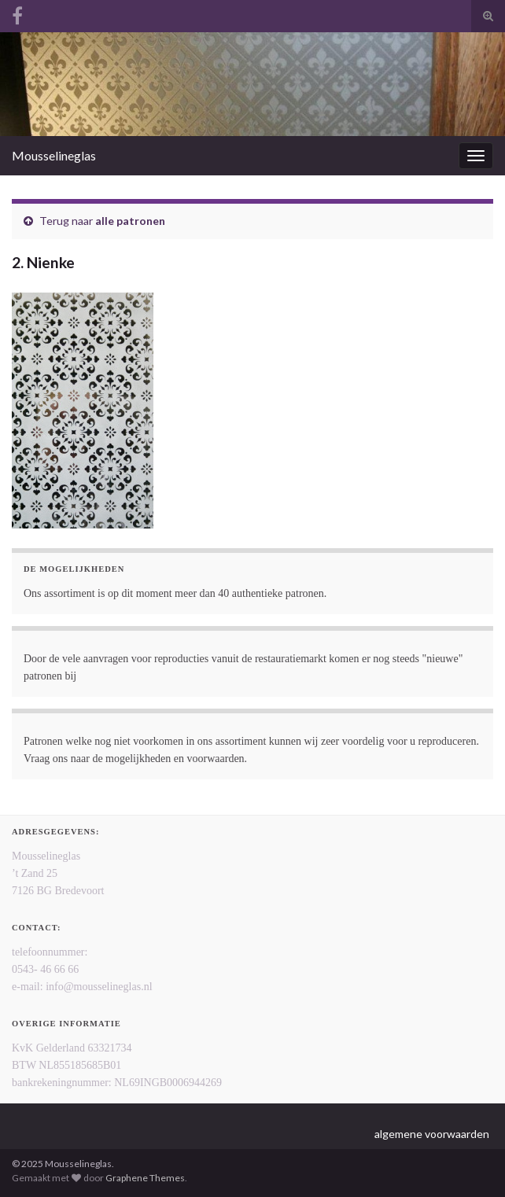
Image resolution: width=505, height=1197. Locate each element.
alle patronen (130, 220)
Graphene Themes (145, 1178)
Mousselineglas (54, 155)
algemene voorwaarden (431, 1133)
